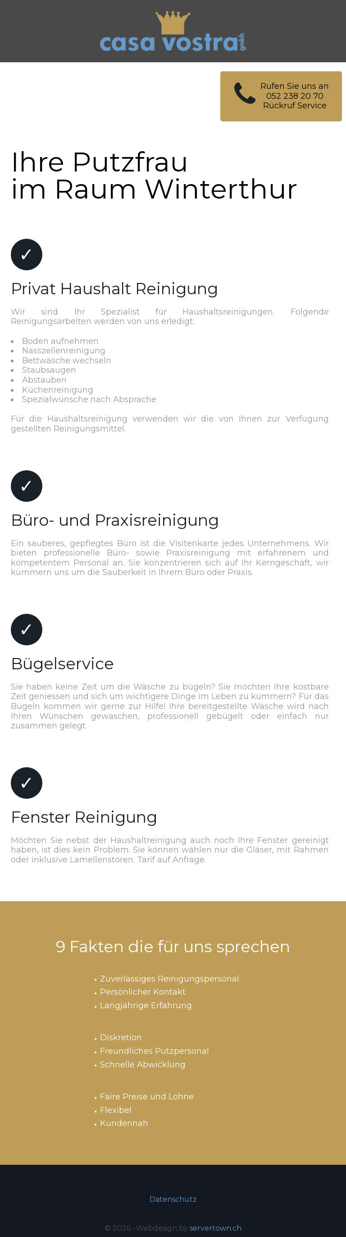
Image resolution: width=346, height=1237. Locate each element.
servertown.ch (215, 1228)
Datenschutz (173, 1199)
